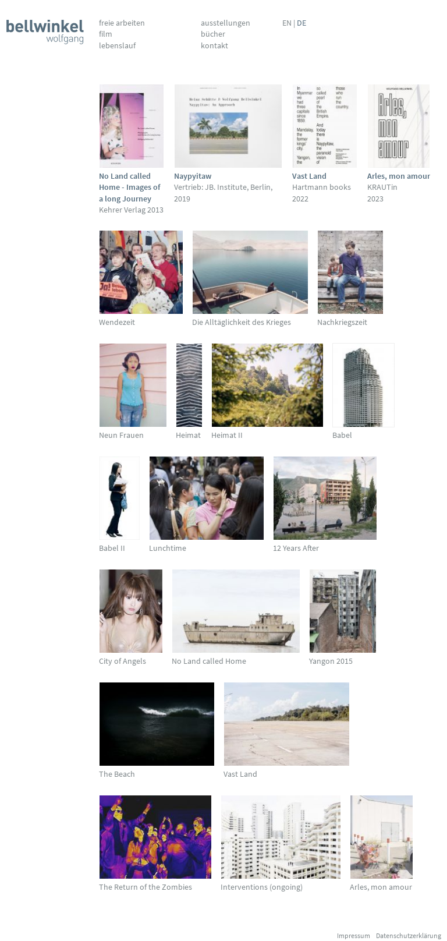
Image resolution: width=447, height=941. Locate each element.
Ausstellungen (225, 22)
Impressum (353, 935)
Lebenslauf (117, 45)
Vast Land (240, 774)
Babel (342, 435)
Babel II (112, 548)
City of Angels (122, 661)
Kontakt (214, 45)
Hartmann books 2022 (321, 187)
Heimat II (227, 435)
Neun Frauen (121, 435)
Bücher (213, 34)
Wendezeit (117, 322)
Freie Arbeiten (122, 22)
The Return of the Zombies (145, 887)
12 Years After (296, 548)
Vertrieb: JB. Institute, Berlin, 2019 (223, 187)
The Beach (117, 774)
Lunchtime (167, 548)
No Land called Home (209, 661)
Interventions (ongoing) (262, 887)
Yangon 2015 (331, 661)
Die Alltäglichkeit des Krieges (241, 322)
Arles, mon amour (381, 887)
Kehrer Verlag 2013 (131, 193)
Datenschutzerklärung (408, 935)
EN (287, 22)
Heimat (188, 435)
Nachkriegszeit (342, 322)
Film (105, 34)
